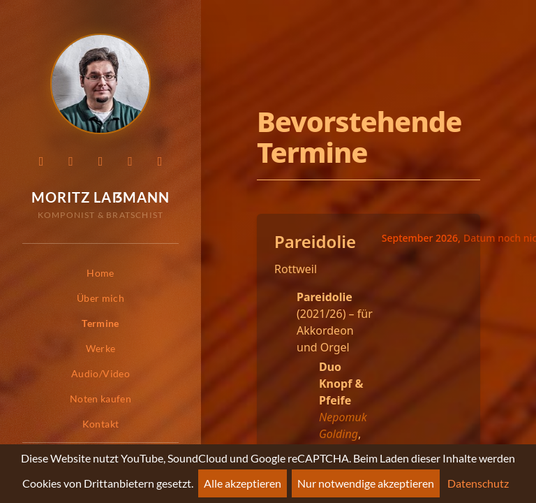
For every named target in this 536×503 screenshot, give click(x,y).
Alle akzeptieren (242, 483)
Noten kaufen (100, 398)
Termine (100, 323)
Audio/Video (100, 373)
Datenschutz (478, 483)
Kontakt (100, 424)
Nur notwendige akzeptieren (365, 483)
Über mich (100, 298)
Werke (101, 348)
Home (100, 273)
